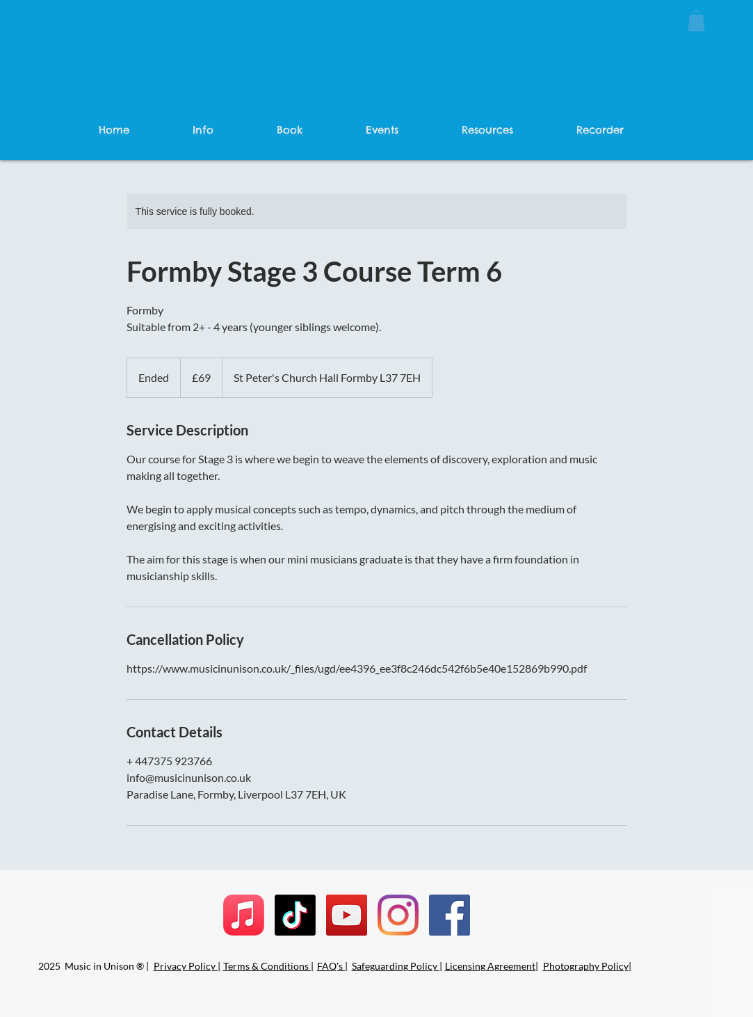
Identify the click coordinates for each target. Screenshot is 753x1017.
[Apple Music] (243, 915)
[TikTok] (295, 915)
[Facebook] (449, 915)
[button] (696, 20)
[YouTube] (346, 915)
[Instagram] (398, 915)
